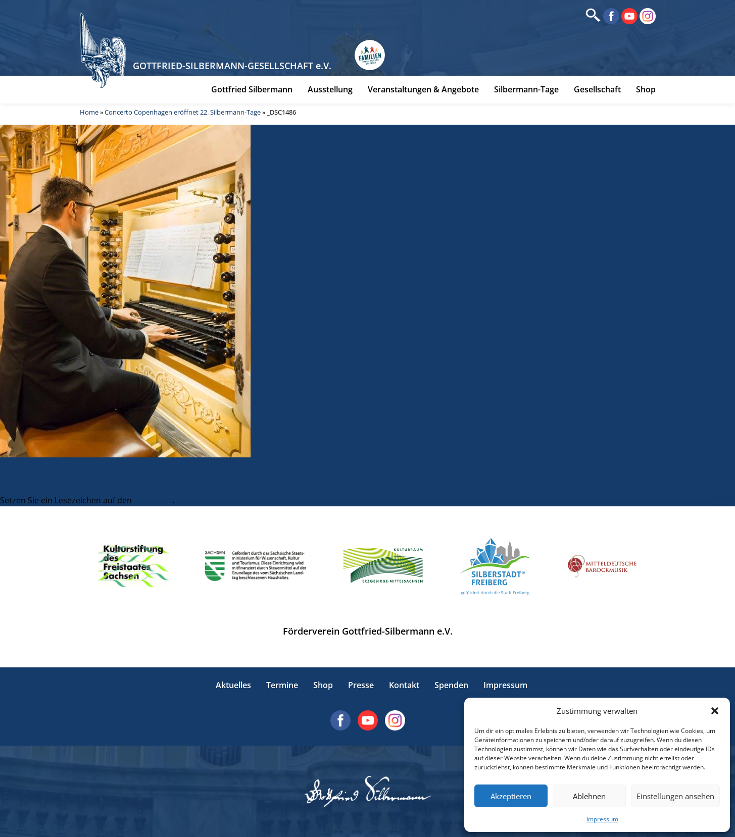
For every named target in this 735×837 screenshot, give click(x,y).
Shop (646, 89)
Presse (361, 685)
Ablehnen (589, 796)
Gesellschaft (597, 89)
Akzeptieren (511, 796)
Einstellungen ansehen (675, 796)
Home (89, 112)
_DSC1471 (18, 476)
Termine (282, 685)
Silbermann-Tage (526, 89)
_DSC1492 (18, 488)
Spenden (451, 685)
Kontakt (404, 685)
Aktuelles (233, 685)
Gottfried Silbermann (251, 89)
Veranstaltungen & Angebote (423, 89)
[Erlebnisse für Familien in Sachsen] (370, 55)
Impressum (602, 819)
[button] (715, 711)
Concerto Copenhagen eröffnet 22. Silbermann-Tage (183, 112)
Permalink (153, 500)
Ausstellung (330, 89)
